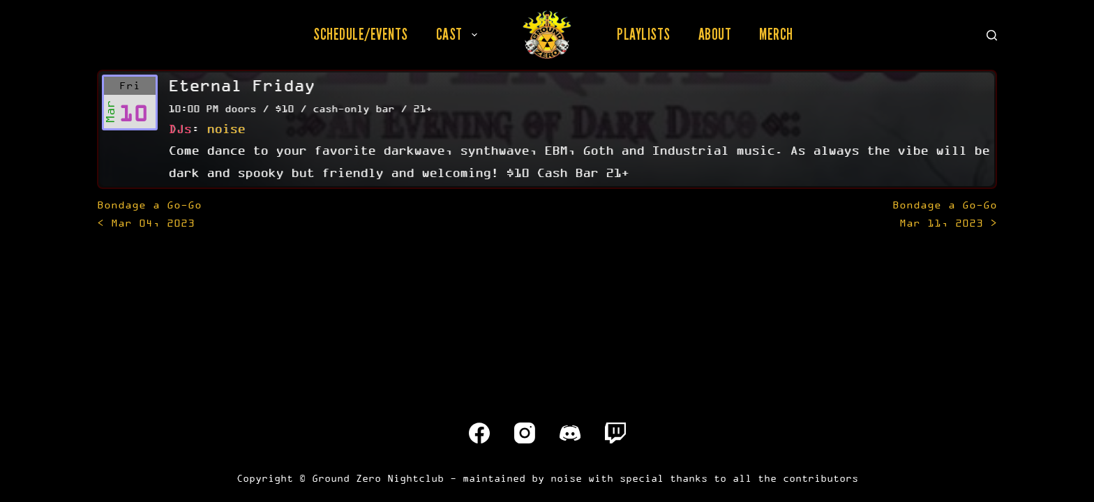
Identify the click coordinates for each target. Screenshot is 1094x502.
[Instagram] (524, 433)
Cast (459, 34)
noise (226, 128)
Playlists (643, 34)
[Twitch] (615, 433)
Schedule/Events (360, 34)
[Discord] (570, 433)
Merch (776, 34)
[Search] (992, 35)
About (715, 34)
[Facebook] (479, 433)
